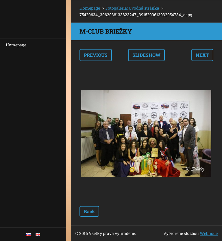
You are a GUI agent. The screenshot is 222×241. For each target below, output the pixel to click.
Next (202, 55)
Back (89, 211)
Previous (96, 55)
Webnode (209, 233)
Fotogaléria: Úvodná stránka (132, 8)
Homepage (16, 45)
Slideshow (146, 55)
